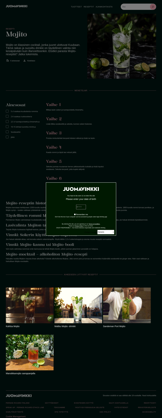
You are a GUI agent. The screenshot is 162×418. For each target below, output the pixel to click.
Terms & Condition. (94, 224)
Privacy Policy (79, 226)
